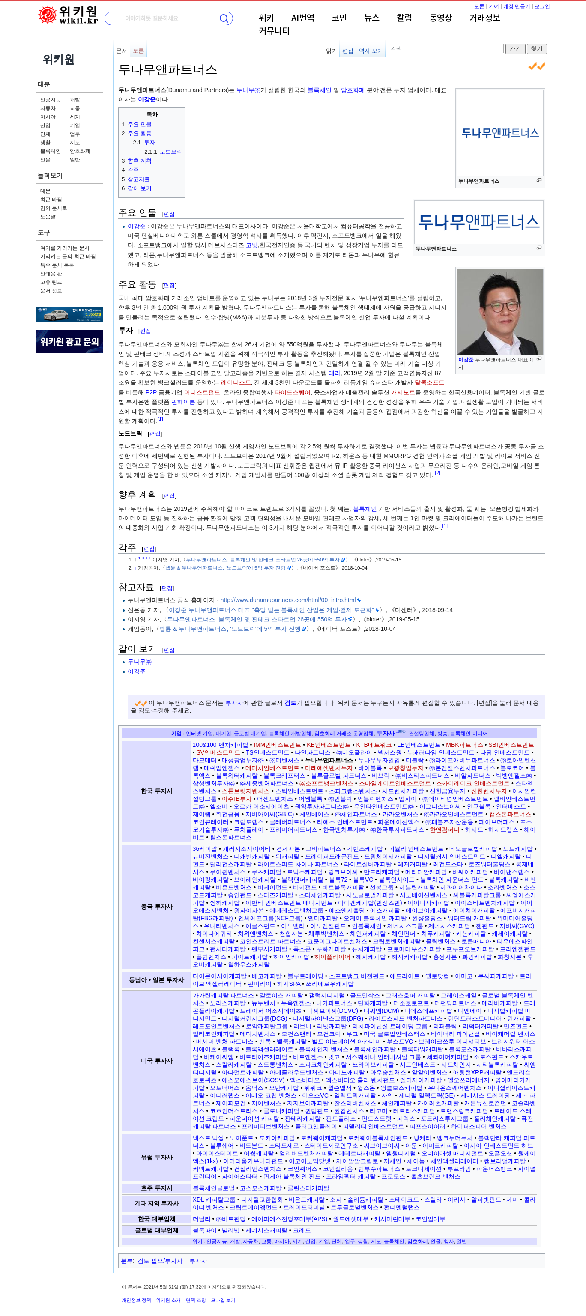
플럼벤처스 (211, 956)
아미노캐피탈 (347, 1072)
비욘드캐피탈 (307, 1199)
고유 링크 (51, 282)
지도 (75, 143)
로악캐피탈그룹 (267, 1026)
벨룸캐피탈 (292, 1041)
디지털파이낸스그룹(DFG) (328, 1018)
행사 (449, 1241)
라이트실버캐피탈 (368, 864)
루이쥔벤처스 (228, 871)
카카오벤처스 (401, 814)
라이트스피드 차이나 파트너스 (298, 864)
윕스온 (366, 1087)
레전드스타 (448, 864)
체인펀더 (404, 933)
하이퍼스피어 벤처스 (479, 1126)
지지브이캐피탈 (308, 1103)
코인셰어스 (302, 1168)
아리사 (457, 1199)
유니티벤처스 (222, 925)
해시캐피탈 (371, 956)
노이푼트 (242, 1137)
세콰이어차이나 (461, 887)
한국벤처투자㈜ (344, 829)
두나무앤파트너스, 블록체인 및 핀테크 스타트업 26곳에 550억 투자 (262, 559)
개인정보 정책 (136, 1300)
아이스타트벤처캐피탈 (485, 902)
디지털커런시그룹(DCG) (254, 1018)
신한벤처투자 (489, 791)
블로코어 (512, 767)
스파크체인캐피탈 (323, 1064)
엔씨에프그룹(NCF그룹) (270, 918)
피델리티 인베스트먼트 (373, 1126)
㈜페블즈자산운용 (449, 821)
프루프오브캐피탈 (470, 949)
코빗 (252, 245)
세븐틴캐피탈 (417, 887)
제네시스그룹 (405, 925)
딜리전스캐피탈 (231, 864)
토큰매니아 (476, 941)
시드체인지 (456, 1064)
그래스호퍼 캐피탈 (410, 995)
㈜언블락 (340, 798)
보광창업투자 (406, 767)
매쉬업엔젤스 (222, 767)
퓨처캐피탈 (367, 949)
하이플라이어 (332, 956)
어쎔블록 (311, 798)
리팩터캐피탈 (481, 1026)
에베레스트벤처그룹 (296, 910)
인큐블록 (479, 806)
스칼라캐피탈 (234, 1064)
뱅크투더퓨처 (455, 1137)
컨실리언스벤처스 (258, 1168)
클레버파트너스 (290, 821)
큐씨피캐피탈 (496, 976)
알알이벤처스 (430, 1072)
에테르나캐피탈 (359, 1153)
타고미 (379, 1110)
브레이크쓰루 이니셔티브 (452, 1041)
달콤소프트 (430, 382)
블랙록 (231, 1049)
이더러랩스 (225, 1095)
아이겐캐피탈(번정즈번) (370, 902)
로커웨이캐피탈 (322, 1137)
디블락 (415, 760)
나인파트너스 (313, 752)
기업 (75, 125)
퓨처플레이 (249, 829)
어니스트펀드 (202, 392)
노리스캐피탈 (228, 1003)
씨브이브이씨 (382, 1145)
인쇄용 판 (51, 274)
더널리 (202, 1218)
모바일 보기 (223, 1300)
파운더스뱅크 (494, 1168)
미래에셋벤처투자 (329, 767)
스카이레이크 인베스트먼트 (473, 783)
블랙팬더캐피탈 (302, 879)
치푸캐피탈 (436, 933)
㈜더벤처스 (284, 760)
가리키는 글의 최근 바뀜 (68, 257)
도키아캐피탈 (277, 1137)
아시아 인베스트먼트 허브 (498, 1145)
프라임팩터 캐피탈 (351, 1176)
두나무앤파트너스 (329, 760)
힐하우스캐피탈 (249, 964)
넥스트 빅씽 (208, 1137)
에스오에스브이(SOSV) (253, 1080)
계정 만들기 (516, 6)
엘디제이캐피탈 (421, 1080)
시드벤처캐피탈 (403, 791)
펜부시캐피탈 (269, 949)
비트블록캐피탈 (343, 887)
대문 (43, 84)
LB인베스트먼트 (418, 744)
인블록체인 (367, 925)
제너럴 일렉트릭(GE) (427, 1095)
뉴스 (372, 18)
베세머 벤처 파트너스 (225, 1041)
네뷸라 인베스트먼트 (416, 848)
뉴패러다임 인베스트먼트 (441, 752)
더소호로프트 (411, 1003)
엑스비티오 (305, 1080)
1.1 (148, 557)
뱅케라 (422, 1137)
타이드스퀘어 (293, 392)
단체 (45, 134)
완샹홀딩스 (427, 918)
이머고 (464, 976)
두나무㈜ (248, 90)
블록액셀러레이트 (269, 1049)
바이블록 (370, 767)
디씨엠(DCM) (381, 1010)
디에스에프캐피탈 (428, 1010)
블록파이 (205, 1230)
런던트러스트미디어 (475, 1018)
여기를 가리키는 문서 (65, 248)
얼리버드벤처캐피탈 (306, 1153)
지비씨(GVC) (517, 925)
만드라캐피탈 (382, 871)
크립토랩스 (249, 821)
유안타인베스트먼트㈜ (384, 806)
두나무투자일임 (379, 760)
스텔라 (433, 1199)
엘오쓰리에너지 (469, 1080)
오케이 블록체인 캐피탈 (375, 918)
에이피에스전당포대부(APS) (289, 1218)
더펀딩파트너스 (455, 1003)
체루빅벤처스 (326, 933)
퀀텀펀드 (317, 1110)
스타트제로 (284, 1145)
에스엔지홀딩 (347, 910)
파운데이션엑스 (399, 821)
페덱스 (406, 1118)
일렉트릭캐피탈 (355, 1095)
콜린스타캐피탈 (308, 1188)
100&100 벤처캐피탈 (220, 744)
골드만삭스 (365, 995)
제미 (512, 1199)
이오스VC (315, 1095)
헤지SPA (288, 983)
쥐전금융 (228, 814)
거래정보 (484, 18)
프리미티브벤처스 (266, 1126)
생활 (45, 143)
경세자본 (288, 848)
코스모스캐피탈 (261, 1188)
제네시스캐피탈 (449, 925)
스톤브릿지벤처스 (246, 791)
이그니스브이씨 (440, 806)
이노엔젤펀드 (328, 925)
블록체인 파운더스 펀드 (452, 879)
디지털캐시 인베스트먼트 (451, 856)
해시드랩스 (503, 829)
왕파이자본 (249, 910)
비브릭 (381, 775)
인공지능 (50, 100)
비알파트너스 (473, 775)
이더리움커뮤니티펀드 (253, 1161)
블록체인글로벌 (214, 1188)
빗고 (334, 1056)
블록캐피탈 (504, 879)
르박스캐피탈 (305, 871)
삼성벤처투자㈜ (214, 783)
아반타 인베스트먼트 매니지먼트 (289, 902)
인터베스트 (511, 806)
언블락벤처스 (375, 798)
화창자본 (510, 956)
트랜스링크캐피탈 (464, 1110)
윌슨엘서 (340, 1087)
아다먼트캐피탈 (243, 1072)
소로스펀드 (489, 1056)
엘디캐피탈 (323, 918)
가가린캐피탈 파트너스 (223, 995)
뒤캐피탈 (287, 856)
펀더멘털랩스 (402, 1207)
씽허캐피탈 (225, 902)
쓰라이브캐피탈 (373, 1064)
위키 (266, 18)
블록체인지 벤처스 (324, 1049)
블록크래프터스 (284, 775)
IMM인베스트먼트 (277, 744)
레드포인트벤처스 (217, 1026)
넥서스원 (390, 752)
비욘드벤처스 (234, 887)
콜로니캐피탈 (281, 1110)
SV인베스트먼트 (218, 752)
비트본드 (251, 1145)
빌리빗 (231, 1230)
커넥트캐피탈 (211, 1168)
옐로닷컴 (437, 976)
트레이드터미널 (304, 1207)
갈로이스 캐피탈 (281, 995)
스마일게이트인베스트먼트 (395, 783)
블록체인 (50, 151)
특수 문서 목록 (57, 265)
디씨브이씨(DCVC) (332, 1010)
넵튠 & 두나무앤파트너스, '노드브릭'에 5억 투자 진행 (225, 567)
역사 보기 (371, 51)
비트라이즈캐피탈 (263, 1056)
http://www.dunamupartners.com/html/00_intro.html (288, 600)
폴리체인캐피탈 (495, 1118)
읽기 (331, 51)
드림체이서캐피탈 (388, 856)
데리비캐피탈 (500, 1003)
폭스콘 (302, 949)
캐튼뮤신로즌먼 (485, 1103)
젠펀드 (485, 925)
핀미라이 (260, 983)
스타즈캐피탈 (275, 895)
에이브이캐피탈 (427, 910)
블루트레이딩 (305, 976)
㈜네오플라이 (354, 752)
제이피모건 (231, 1103)
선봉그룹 (382, 887)
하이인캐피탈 (291, 956)
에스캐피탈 (385, 910)
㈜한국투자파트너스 (397, 829)
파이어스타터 (240, 1176)
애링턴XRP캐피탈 (477, 1072)
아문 (411, 1145)
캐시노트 (403, 392)
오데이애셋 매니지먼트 (452, 1153)
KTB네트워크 (374, 744)
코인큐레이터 (211, 821)
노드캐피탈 (518, 848)
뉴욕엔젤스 (296, 1003)
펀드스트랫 (377, 1118)
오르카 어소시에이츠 (261, 806)
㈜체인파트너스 (356, 814)
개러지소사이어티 (247, 848)
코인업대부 (430, 1218)
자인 (387, 1095)
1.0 (141, 557)
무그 (352, 1033)
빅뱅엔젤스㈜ (514, 775)
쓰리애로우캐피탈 (330, 983)
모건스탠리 (296, 1033)
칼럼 (404, 18)
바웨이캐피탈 (470, 871)
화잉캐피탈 (477, 956)
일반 (75, 160)
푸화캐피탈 (331, 949)
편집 (347, 51)
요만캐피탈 (284, 1087)
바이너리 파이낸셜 (456, 1033)
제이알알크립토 (357, 1161)
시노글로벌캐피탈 (370, 895)
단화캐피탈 (373, 1003)
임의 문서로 (53, 208)
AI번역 (302, 18)
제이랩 (202, 814)
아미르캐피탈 (440, 1145)
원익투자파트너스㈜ (322, 806)
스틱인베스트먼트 (299, 791)
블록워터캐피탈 (237, 775)
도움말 (48, 217)
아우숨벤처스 (388, 1072)
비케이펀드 (272, 887)
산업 (45, 125)
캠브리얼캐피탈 (505, 1161)
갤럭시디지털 (327, 995)
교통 (75, 108)
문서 (121, 51)
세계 (75, 117)
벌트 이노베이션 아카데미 (346, 1041)
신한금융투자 (448, 791)
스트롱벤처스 (275, 1064)
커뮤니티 (274, 31)
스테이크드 (404, 1199)
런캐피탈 (519, 1018)
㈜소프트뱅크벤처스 (326, 783)
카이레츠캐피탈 (438, 1103)
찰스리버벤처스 (355, 1103)
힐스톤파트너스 (231, 837)
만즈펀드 (516, 1026)
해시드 (474, 829)
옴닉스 (254, 1087)
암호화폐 (80, 151)
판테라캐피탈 (303, 1118)
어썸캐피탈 (259, 1153)
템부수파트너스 (379, 1168)
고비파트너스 (323, 848)
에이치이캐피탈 (474, 910)
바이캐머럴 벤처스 (510, 1033)
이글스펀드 (260, 925)
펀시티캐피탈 (228, 949)
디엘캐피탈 (506, 856)
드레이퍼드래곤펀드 (332, 856)
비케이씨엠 (219, 1056)
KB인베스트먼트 (329, 744)
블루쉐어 (222, 1145)
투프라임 (459, 1168)
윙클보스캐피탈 (401, 1087)
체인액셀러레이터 (454, 1161)
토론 (479, 6)
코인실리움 (338, 1168)
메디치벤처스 (258, 1033)
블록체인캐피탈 (375, 1049)
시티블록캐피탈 (497, 1064)
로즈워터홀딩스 (490, 864)
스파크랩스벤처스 (353, 791)
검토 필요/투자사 (160, 1260)
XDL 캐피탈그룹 (214, 1199)
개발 (75, 100)
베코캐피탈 (267, 976)
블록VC (363, 879)
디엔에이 (470, 1010)
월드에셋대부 (351, 1218)
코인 (339, 18)
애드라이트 (405, 976)
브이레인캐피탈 (255, 879)
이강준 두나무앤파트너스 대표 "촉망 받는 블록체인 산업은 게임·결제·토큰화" (271, 609)
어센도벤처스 (275, 798)
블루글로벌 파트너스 (339, 775)
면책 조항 (196, 1300)
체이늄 (416, 1161)
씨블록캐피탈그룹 (477, 895)
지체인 (392, 1161)
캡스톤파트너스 (510, 814)
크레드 (302, 1230)
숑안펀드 (240, 895)
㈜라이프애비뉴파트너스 (462, 760)
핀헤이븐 (183, 401)
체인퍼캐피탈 (368, 933)
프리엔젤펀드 (518, 949)
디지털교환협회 (262, 1199)
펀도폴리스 (341, 1118)
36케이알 (205, 848)
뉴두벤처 (263, 1003)
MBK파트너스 (464, 744)
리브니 (302, 1026)
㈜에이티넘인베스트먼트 (455, 798)
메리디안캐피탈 (426, 871)
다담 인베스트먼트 (505, 752)
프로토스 (393, 1176)
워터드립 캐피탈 (469, 918)
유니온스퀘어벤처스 (455, 1087)
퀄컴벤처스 (349, 1110)
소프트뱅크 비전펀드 (357, 976)
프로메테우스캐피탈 (414, 949)
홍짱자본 (445, 956)
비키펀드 (305, 887)
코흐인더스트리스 (234, 1110)
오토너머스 (225, 1087)
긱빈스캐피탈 (365, 848)
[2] (437, 472)
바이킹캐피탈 (211, 879)
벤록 (265, 1041)
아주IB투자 (236, 798)
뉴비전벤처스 (211, 856)
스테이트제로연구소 (331, 1145)
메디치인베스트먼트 (272, 767)
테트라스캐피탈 (414, 1110)
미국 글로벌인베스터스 (394, 1033)
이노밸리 (293, 925)
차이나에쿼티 (214, 933)
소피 (336, 1199)
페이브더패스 (497, 821)
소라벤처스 (503, 887)
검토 (290, 702)
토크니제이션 (424, 1168)
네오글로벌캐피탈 (473, 848)
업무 (75, 134)
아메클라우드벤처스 (296, 1072)
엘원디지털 (401, 1153)
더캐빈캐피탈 (252, 856)
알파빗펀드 (486, 1199)
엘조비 (219, 806)
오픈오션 (500, 1153)
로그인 (542, 6)
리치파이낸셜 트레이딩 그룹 (390, 1026)
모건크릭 (329, 1033)
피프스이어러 (427, 1126)
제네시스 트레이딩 (485, 1095)
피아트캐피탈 (250, 956)
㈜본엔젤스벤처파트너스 (462, 767)
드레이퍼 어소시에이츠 (271, 1010)
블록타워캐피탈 (422, 1049)
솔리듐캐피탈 (365, 1199)
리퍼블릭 (445, 1026)
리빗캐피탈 (332, 1026)
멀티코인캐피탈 (214, 1033)
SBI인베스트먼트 (511, 744)
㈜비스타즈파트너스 (422, 775)
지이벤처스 (266, 1103)
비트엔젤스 (308, 1056)
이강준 (466, 360)
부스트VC (400, 1041)
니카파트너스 (334, 1003)
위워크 (313, 1087)
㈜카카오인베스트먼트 (454, 814)
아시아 (48, 117)
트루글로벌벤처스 (355, 1207)
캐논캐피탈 (471, 933)
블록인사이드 (397, 879)
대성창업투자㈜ (243, 760)
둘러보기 (50, 175)
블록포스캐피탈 (470, 1049)
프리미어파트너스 (293, 829)
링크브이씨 (343, 871)
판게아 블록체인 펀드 (292, 1176)
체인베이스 (314, 814)
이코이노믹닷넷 (310, 1161)
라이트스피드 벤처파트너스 (405, 1018)
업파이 (408, 798)
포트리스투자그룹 (445, 1118)
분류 (127, 1260)
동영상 (440, 18)
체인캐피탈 (397, 1103)
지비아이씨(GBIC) (269, 814)
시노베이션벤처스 (424, 895)
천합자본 (291, 933)
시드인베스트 (418, 1064)
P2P (151, 392)
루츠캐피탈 (266, 871)
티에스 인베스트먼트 (345, 821)
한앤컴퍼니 (445, 829)
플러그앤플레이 (316, 1126)
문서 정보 (51, 291)
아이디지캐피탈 (428, 902)
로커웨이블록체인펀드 (378, 1137)
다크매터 (205, 760)
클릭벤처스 (441, 941)
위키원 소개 (168, 1300)
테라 (335, 373)
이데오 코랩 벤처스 (271, 1095)
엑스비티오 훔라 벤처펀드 (360, 1080)
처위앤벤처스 (256, 933)
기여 (494, 6)
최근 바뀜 (51, 200)
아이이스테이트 (217, 1153)
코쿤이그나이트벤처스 (337, 941)
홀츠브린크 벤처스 (435, 1176)
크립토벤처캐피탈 (397, 941)
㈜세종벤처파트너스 (267, 783)
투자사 (234, 702)
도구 (43, 232)
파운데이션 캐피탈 (254, 1118)
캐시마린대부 (392, 1218)
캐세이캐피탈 (510, 933)
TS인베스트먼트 (268, 752)
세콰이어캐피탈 (448, 1056)
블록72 (338, 879)
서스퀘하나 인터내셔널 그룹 (383, 1056)
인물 (45, 160)
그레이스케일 (459, 995)
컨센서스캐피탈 (214, 941)
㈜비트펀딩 (231, 1218)
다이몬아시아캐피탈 (220, 976)
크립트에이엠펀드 (254, 1207)
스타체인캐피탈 (320, 895)
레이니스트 (236, 382)
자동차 (48, 108)
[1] (160, 418)
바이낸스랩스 (512, 871)
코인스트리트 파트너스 (271, 941)
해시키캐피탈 (410, 956)
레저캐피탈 (413, 864)
